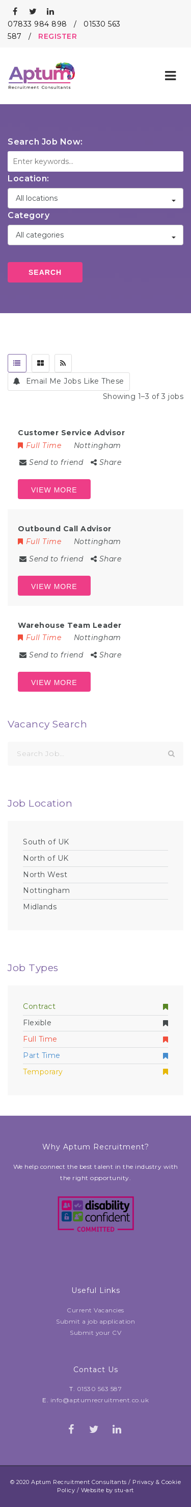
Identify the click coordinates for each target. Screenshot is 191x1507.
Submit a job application (95, 1321)
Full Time (95, 1039)
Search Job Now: (45, 142)
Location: (28, 178)
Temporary (95, 1071)
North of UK (46, 858)
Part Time (95, 1055)
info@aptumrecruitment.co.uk (99, 1400)
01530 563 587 (99, 1389)
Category (28, 215)
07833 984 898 (37, 24)
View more (54, 490)
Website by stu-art (107, 1490)
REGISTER (57, 36)
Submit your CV (95, 1332)
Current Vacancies (95, 1310)
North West (45, 874)
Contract (95, 1006)
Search (45, 272)
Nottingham (46, 890)
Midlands (40, 906)
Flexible (95, 1022)
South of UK (46, 841)
